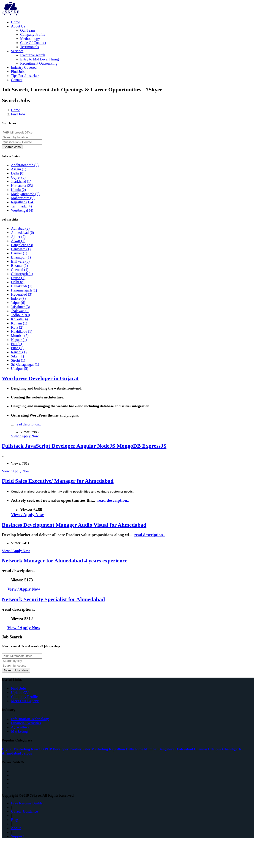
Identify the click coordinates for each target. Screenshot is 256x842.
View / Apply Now (24, 436)
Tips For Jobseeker (25, 76)
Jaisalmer (20, 307)
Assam (18, 169)
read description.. (28, 424)
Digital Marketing (16, 749)
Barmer (19, 253)
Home (15, 22)
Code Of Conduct (33, 43)
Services (17, 51)
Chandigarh (231, 749)
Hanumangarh (24, 290)
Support (17, 836)
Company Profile (32, 34)
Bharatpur (21, 257)
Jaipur (18, 303)
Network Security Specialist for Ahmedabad (53, 599)
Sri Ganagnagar (25, 364)
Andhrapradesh (24, 165)
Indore (18, 298)
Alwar (18, 241)
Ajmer (18, 237)
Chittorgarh (22, 274)
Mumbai (20, 336)
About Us (18, 26)
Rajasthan (22, 202)
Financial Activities (26, 723)
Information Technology (30, 719)
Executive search (32, 55)
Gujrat (18, 177)
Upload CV (20, 693)
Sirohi (18, 360)
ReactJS (37, 749)
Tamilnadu (21, 206)
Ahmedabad (22, 232)
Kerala (18, 190)
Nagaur (19, 340)
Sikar (17, 356)
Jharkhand (21, 181)
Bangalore (22, 245)
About (16, 828)
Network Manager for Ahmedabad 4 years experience (64, 561)
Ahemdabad (11, 753)
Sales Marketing (95, 749)
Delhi (17, 173)
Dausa (18, 278)
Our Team (27, 30)
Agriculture (20, 727)
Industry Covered (24, 67)
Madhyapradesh (25, 194)
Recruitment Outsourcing (38, 63)
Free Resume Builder (27, 803)
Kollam (19, 323)
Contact (16, 80)
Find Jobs (18, 72)
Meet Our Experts (25, 701)
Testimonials (29, 47)
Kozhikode (21, 331)
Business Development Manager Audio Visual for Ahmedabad (74, 525)
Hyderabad (21, 294)
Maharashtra (23, 198)
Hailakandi (21, 286)
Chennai (19, 270)
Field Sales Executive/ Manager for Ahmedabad (58, 481)
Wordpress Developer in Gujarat (40, 378)
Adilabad (20, 228)
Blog (14, 820)
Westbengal (22, 210)
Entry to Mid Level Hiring (39, 59)
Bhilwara (20, 261)
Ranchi (19, 352)
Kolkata (19, 319)
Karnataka (22, 186)
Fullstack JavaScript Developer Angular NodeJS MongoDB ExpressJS (84, 446)
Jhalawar (20, 311)
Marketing (19, 731)
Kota (17, 327)
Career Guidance (24, 811)
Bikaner (19, 265)
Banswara (21, 249)
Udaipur (19, 369)
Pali (16, 344)
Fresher (75, 749)
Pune (17, 348)
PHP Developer (56, 749)
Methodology (30, 39)
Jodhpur (20, 315)
